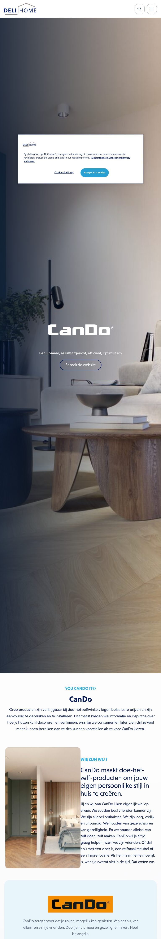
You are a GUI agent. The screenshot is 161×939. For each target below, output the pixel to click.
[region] (80, 158)
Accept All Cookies (94, 172)
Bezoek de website (80, 365)
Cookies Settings (64, 172)
